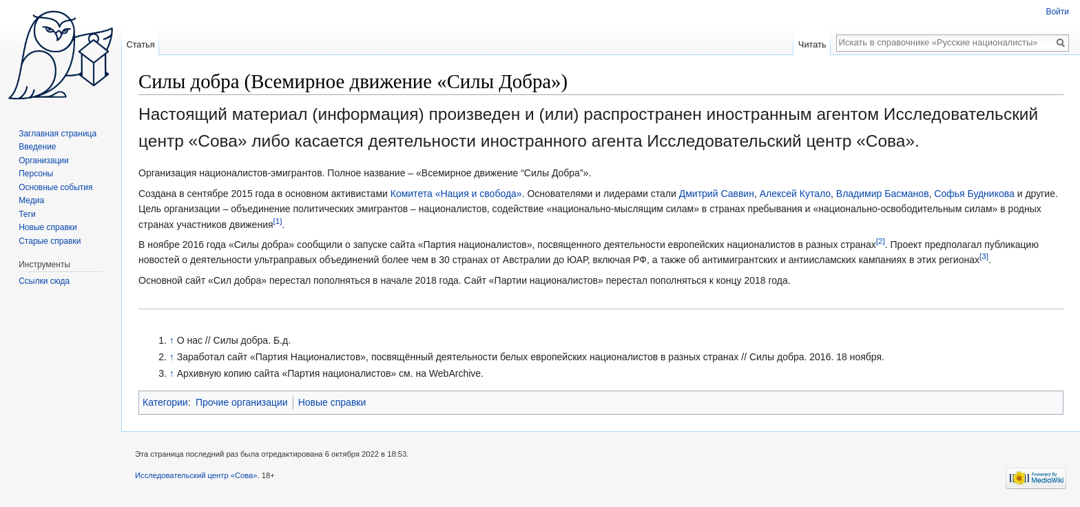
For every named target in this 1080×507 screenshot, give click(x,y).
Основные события (55, 187)
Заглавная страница (57, 133)
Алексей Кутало (795, 193)
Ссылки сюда (44, 281)
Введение (37, 147)
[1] (277, 220)
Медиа (31, 200)
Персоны (36, 173)
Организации (44, 160)
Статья (140, 44)
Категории (165, 402)
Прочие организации (242, 402)
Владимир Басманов (882, 193)
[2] (880, 240)
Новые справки (332, 402)
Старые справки (50, 241)
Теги (27, 214)
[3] (983, 256)
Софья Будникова (974, 193)
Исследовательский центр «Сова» (196, 475)
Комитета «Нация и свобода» (456, 193)
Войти (1057, 12)
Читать (812, 44)
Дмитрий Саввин (716, 193)
